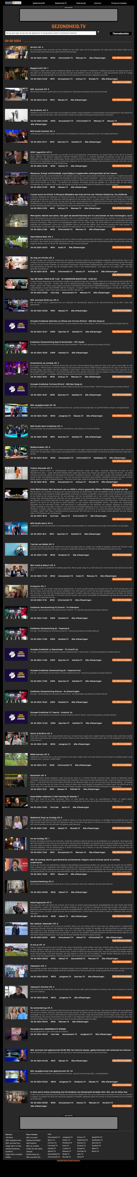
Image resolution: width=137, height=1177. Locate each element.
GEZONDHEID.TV (69, 26)
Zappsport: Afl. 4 (38, 966)
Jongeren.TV (64, 416)
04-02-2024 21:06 (39, 229)
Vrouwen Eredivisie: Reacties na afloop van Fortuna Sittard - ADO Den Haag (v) (67, 321)
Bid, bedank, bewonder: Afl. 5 (44, 923)
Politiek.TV (93, 271)
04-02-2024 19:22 (39, 376)
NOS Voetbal (31, 1143)
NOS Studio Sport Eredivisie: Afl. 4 (46, 426)
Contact (97, 3)
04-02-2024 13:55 (39, 744)
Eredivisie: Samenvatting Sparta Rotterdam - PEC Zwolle (57, 342)
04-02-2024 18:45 (39, 458)
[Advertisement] (68, 15)
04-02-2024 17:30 (39, 576)
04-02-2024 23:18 (39, 79)
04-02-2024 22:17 (39, 142)
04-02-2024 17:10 (39, 600)
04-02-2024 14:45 (39, 723)
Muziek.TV (93, 79)
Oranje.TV (81, 1148)
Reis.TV (80, 1154)
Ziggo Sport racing (13, 1146)
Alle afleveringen (97, 58)
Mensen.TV (81, 58)
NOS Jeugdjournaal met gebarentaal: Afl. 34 (51, 1071)
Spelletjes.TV (100, 458)
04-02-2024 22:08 (39, 166)
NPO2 (53, 58)
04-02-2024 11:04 (39, 852)
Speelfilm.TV (97, 1137)
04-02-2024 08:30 (39, 1034)
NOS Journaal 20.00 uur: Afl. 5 (44, 300)
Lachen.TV (66, 1148)
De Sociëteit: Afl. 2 (39, 110)
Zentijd (29, 1151)
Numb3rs (9, 1151)
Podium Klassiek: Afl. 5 (41, 468)
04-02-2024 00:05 (39, 1102)
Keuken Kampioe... (13, 1149)
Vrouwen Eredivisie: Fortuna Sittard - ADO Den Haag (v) (56, 384)
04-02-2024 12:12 (39, 789)
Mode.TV (65, 1154)
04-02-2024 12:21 (39, 765)
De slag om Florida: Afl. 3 (42, 257)
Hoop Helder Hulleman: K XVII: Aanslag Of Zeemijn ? (54, 796)
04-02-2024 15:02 (39, 702)
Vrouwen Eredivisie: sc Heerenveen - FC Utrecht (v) (54, 649)
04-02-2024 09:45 (39, 916)
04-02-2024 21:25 (39, 208)
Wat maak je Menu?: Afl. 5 (42, 565)
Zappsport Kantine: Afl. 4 (42, 987)
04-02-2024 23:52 (39, 58)
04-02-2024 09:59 (39, 892)
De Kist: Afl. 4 (36, 47)
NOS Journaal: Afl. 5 (39, 89)
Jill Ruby (9, 1137)
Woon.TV (95, 1151)
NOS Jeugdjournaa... (14, 1140)
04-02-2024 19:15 (39, 395)
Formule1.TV (53, 1145)
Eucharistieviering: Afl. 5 (42, 881)
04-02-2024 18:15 (39, 482)
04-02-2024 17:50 (39, 555)
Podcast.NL (81, 3)
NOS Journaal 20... (33, 1157)
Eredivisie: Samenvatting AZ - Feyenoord (49, 628)
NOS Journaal (31, 1137)
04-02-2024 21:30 (39, 187)
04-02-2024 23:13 (39, 100)
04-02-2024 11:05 (39, 828)
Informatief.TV (65, 58)
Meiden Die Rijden (33, 1140)
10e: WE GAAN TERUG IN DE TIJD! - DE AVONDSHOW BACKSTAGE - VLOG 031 (63, 279)
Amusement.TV (65, 79)
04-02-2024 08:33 (39, 1021)
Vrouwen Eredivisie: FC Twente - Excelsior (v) (51, 712)
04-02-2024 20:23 (39, 247)
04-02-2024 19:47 (39, 331)
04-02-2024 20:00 (39, 292)
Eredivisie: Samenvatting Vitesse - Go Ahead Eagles (54, 691)
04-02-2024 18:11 (38, 534)
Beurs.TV (66, 516)
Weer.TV (95, 1148)
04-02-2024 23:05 (39, 121)
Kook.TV (62, 247)
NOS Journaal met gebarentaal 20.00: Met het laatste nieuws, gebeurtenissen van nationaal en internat (80, 1050)
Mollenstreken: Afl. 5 (40, 447)
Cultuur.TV (81, 79)
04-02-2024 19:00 (39, 416)
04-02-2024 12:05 (39, 807)
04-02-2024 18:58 (39, 437)
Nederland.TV (61, 3)
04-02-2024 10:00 (39, 874)
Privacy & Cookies (119, 3)
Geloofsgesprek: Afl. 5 (41, 902)
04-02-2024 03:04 (39, 1081)
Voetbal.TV (76, 142)
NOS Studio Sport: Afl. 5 (41, 523)
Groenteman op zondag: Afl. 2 (44, 363)
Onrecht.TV (107, 1102)
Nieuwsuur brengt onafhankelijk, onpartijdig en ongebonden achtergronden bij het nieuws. (73, 173)
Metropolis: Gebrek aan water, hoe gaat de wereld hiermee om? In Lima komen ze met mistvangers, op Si (81, 215)
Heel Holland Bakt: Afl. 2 (41, 236)
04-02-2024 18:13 (39, 516)
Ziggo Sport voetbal (14, 1154)
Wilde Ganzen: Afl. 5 (39, 754)
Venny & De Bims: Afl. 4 (41, 733)
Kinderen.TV (64, 555)
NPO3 (52, 416)
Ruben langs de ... (33, 1154)
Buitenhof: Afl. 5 (38, 775)
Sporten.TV (63, 142)
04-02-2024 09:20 (39, 937)
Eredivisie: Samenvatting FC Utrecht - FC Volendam (54, 607)
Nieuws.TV (62, 100)
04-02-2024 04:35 (39, 1060)
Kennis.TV (63, 166)
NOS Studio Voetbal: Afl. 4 (42, 131)
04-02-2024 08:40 (39, 976)
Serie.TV (66, 807)
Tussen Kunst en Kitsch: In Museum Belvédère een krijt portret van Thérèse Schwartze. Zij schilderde (78, 194)
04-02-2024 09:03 (39, 958)
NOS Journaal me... (13, 1143)
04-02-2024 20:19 (39, 271)
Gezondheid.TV (78, 958)
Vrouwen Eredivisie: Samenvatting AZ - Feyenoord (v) (55, 670)
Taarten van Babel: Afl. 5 (42, 544)
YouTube (55, 292)
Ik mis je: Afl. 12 (37, 944)
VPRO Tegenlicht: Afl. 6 (41, 152)
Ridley (8, 1157)
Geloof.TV (62, 828)
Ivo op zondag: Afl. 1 (39, 838)
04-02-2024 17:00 (39, 618)
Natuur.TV (81, 1137)
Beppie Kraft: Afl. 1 (39, 68)
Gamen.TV (52, 1148)
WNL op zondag (32, 1146)
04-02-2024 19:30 (39, 352)
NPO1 (52, 79)
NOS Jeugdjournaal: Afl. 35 (43, 405)
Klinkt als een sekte (34, 1149)
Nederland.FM (39, 3)
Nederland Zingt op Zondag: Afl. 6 (46, 817)
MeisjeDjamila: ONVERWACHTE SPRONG (48, 1029)
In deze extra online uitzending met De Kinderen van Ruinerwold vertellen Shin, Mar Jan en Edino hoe (78, 1092)
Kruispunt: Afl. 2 (38, 586)
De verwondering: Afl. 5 (41, 1008)
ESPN (52, 331)
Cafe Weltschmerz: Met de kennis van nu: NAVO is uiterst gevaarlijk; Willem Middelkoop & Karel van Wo (79, 489)
